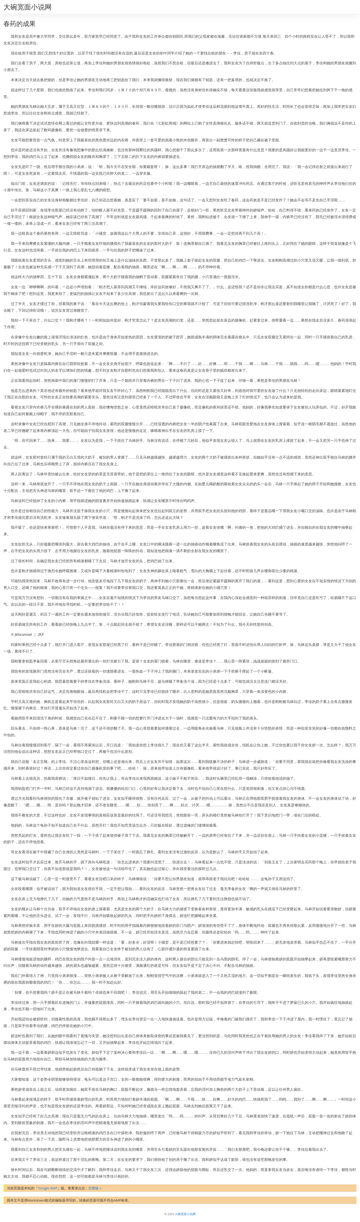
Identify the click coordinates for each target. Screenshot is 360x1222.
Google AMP (47, 1188)
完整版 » (94, 1188)
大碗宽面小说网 (27, 6)
